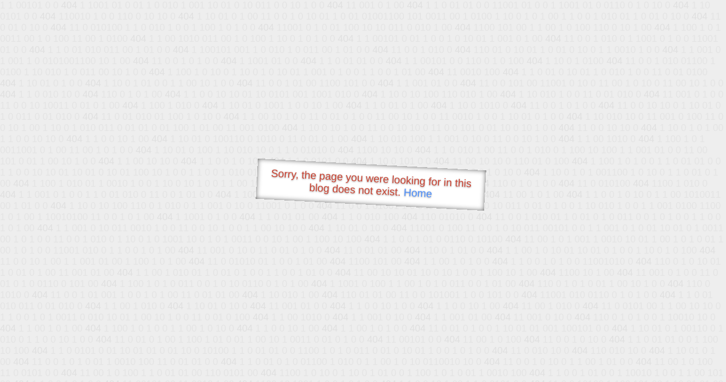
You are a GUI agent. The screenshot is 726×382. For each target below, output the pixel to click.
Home (417, 192)
